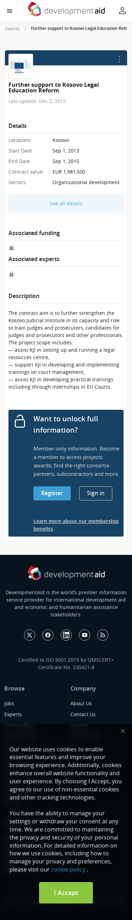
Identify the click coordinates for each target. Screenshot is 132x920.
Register (52, 493)
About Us (81, 703)
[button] (9, 11)
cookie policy (68, 869)
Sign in (96, 493)
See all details (66, 203)
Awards (12, 28)
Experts (13, 714)
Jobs (9, 703)
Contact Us (83, 714)
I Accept (66, 892)
